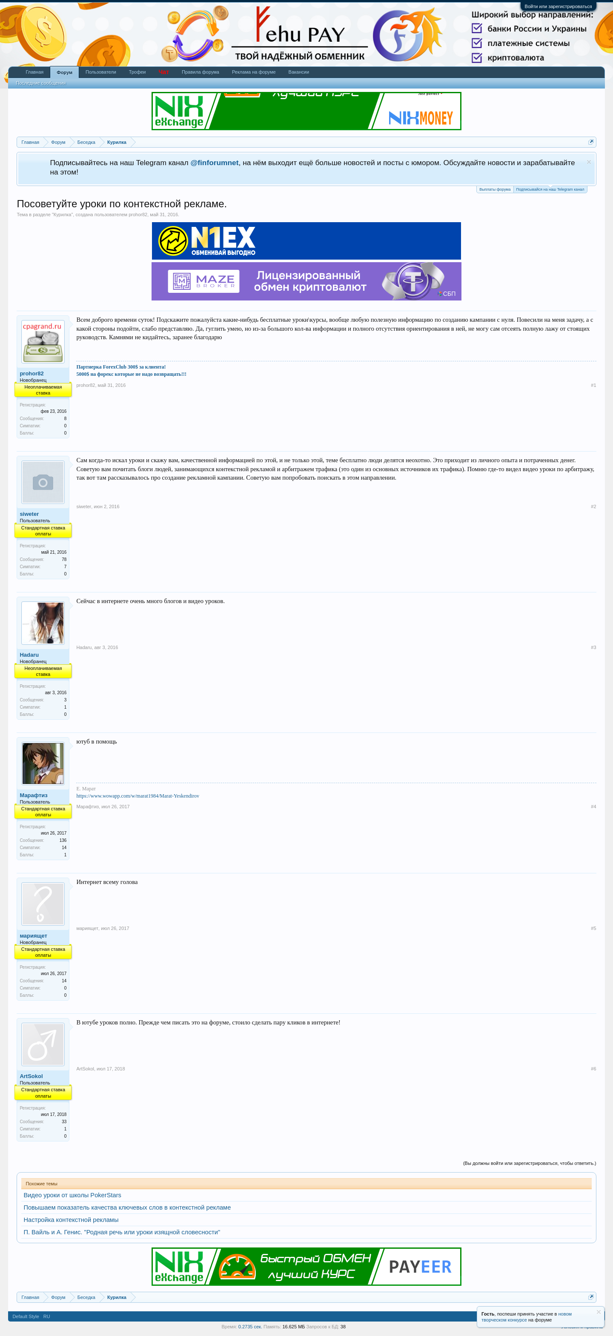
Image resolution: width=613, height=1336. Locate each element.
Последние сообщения (41, 83)
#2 (593, 506)
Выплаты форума (494, 189)
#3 (593, 647)
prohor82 (138, 214)
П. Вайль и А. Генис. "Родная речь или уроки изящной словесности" (121, 1232)
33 (64, 1121)
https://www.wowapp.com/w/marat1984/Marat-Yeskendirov (137, 796)
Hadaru (29, 655)
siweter (29, 514)
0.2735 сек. (250, 1326)
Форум (64, 72)
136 (63, 840)
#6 (593, 1068)
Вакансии (299, 71)
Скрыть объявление (589, 162)
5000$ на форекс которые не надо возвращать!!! (131, 374)
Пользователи (101, 71)
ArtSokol (31, 1076)
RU (46, 1316)
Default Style (25, 1316)
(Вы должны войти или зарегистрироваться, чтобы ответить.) (529, 1163)
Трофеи (137, 71)
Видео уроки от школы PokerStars (72, 1195)
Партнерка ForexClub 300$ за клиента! (121, 367)
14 (64, 980)
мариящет (33, 936)
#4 (593, 806)
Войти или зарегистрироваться (558, 6)
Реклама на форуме (254, 71)
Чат (164, 72)
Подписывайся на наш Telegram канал (550, 189)
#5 (593, 928)
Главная (34, 71)
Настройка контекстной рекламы (70, 1219)
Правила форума (200, 71)
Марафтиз (33, 795)
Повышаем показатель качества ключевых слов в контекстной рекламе (127, 1207)
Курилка (63, 214)
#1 (593, 385)
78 (64, 559)
